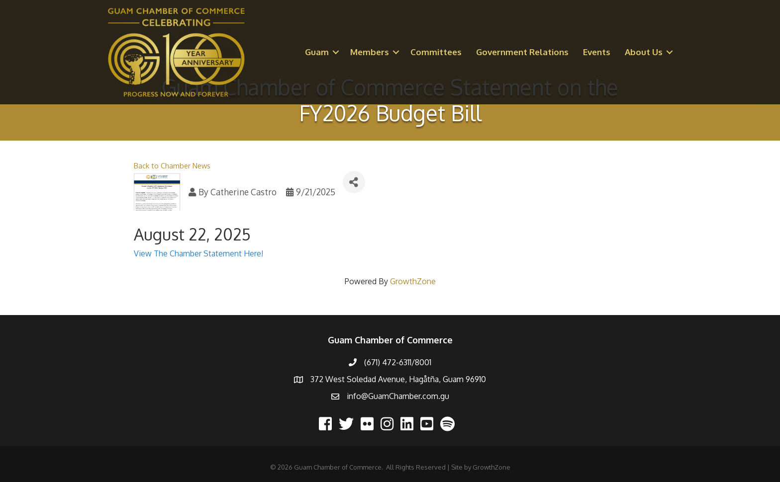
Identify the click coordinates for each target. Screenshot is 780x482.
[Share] (354, 182)
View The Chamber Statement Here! (198, 253)
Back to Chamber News (172, 165)
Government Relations (522, 52)
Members (369, 52)
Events (596, 52)
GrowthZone (413, 281)
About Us (644, 52)
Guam (317, 52)
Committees (436, 52)
